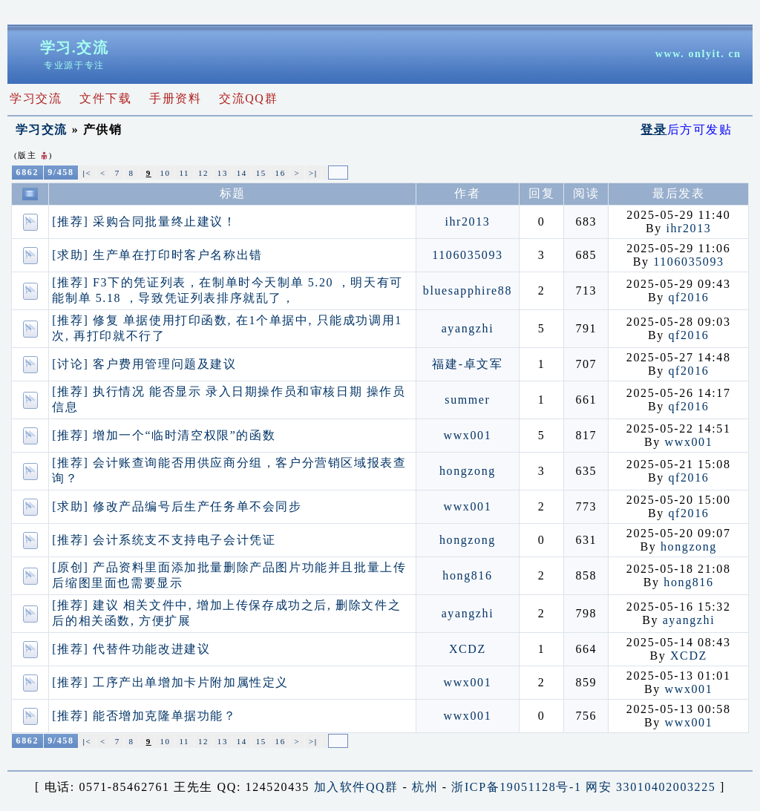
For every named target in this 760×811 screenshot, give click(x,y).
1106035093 (467, 255)
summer (467, 399)
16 (280, 172)
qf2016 (688, 297)
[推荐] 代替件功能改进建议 (131, 649)
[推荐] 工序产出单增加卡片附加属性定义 (170, 682)
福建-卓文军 (467, 364)
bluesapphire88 (467, 290)
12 (203, 172)
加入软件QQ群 (356, 787)
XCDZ (467, 649)
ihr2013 (467, 221)
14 (242, 172)
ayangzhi (468, 328)
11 (184, 172)
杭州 (425, 787)
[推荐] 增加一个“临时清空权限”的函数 (163, 435)
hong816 (467, 575)
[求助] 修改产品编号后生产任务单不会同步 (176, 506)
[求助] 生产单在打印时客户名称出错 (157, 255)
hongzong (467, 470)
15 (261, 172)
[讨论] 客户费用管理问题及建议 (144, 364)
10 (165, 172)
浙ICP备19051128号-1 (516, 787)
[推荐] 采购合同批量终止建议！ (144, 221)
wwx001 (468, 435)
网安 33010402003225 (650, 787)
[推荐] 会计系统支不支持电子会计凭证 (163, 539)
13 (222, 172)
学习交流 (42, 129)
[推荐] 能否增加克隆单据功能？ (144, 715)
